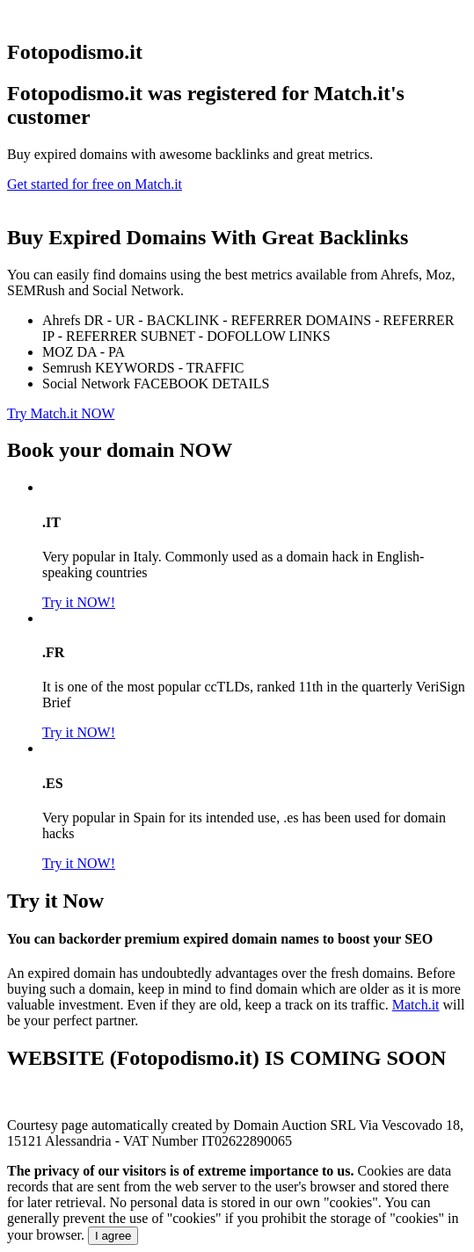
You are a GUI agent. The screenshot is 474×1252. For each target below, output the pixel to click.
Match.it (416, 1004)
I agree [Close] (113, 1235)
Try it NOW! (78, 602)
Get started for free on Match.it (94, 184)
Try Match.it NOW (61, 413)
